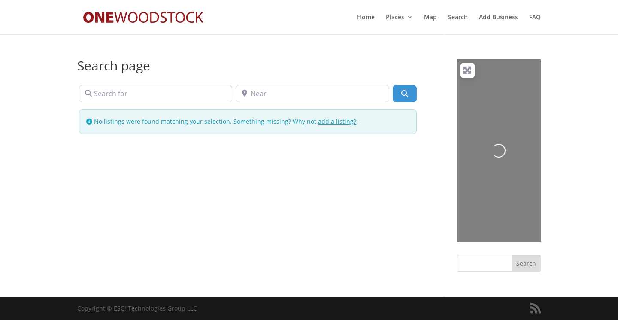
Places (395, 17)
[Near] (312, 93)
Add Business (498, 17)
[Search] (405, 93)
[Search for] (155, 93)
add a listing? (337, 121)
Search (458, 17)
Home (366, 17)
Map (430, 17)
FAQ (535, 17)
